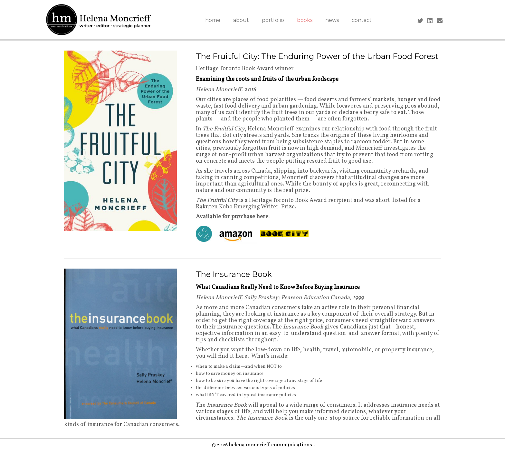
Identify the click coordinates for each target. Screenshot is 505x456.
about (241, 20)
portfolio (273, 20)
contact (362, 20)
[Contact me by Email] (442, 21)
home (212, 20)
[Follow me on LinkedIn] (432, 21)
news (332, 20)
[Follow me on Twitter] (422, 21)
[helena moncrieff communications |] (98, 19)
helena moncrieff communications (270, 445)
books (304, 20)
